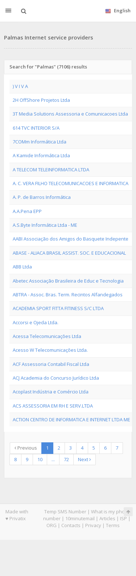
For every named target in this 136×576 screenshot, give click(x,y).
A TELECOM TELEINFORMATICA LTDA (51, 169)
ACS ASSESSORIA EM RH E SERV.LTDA (53, 405)
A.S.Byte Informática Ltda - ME (45, 225)
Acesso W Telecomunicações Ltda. (50, 350)
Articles (107, 518)
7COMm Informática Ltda (39, 141)
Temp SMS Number (65, 511)
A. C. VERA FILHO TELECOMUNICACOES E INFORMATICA (70, 183)
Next (84, 459)
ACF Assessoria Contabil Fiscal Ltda (51, 364)
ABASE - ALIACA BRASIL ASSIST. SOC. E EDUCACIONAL (69, 253)
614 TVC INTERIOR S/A (36, 128)
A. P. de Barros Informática (42, 197)
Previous (26, 447)
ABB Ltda (22, 266)
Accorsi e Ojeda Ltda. (35, 322)
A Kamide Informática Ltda (41, 155)
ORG (51, 525)
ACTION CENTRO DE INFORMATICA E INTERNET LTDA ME (71, 419)
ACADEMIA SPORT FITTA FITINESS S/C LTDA (58, 308)
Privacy (93, 525)
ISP (123, 518)
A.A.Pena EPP (27, 211)
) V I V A (20, 86)
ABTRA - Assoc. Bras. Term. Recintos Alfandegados (68, 294)
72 (66, 459)
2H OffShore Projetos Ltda (41, 100)
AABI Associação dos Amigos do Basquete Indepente (70, 238)
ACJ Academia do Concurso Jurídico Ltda (56, 378)
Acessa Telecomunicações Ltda (47, 336)
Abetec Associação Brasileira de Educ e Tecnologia (68, 280)
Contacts (71, 525)
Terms (113, 525)
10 (39, 459)
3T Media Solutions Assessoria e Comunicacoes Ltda (70, 113)
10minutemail (80, 518)
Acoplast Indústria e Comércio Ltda (50, 391)
